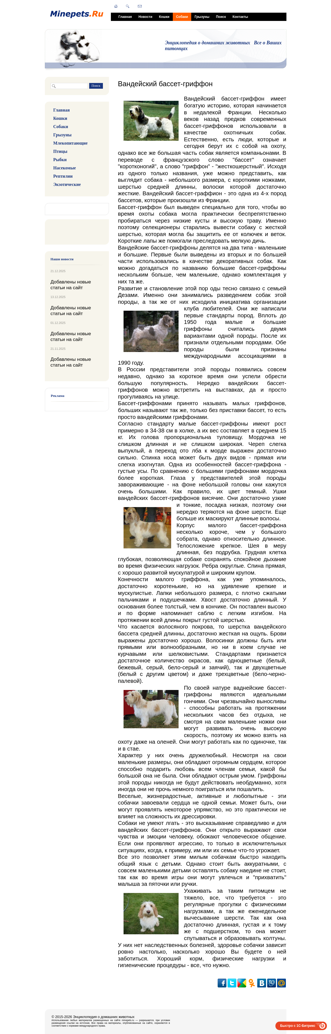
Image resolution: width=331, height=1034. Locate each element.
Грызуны (202, 17)
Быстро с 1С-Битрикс (297, 1026)
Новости (145, 17)
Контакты (240, 17)
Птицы (60, 151)
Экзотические (67, 184)
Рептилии (63, 176)
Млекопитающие (70, 143)
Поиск (221, 17)
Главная (125, 17)
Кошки (164, 17)
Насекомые (64, 168)
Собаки (182, 17)
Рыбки (60, 159)
